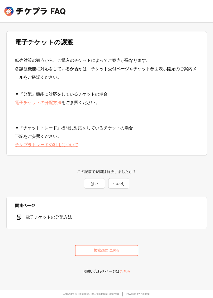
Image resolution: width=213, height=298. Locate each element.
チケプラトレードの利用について (46, 145)
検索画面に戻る (107, 250)
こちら (125, 271)
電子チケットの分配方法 (38, 102)
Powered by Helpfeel (138, 293)
